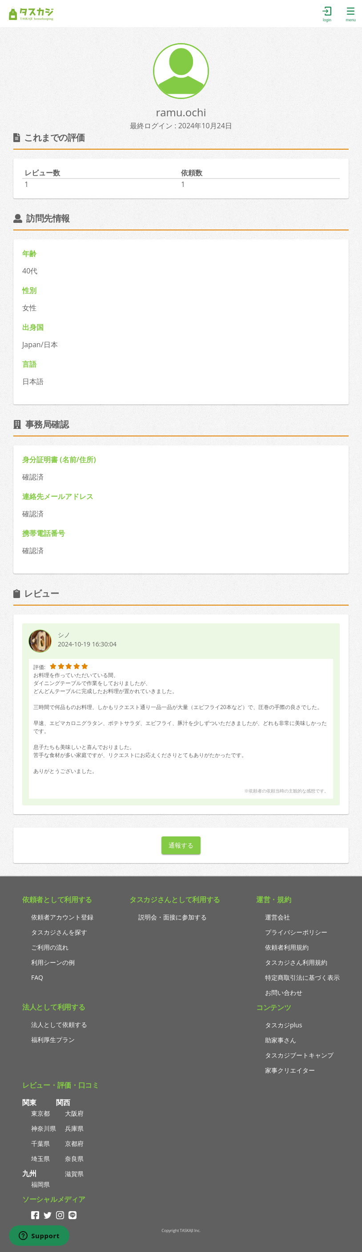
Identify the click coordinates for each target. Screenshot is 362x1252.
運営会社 (277, 917)
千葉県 (40, 1143)
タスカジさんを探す (59, 932)
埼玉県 (40, 1158)
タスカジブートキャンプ (299, 1055)
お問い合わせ (283, 992)
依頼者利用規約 (287, 947)
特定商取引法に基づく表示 (302, 977)
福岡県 (40, 1184)
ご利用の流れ (49, 947)
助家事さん (280, 1040)
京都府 (74, 1143)
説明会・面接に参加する (172, 917)
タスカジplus (283, 1025)
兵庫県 (74, 1128)
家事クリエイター (290, 1070)
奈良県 (74, 1158)
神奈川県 (43, 1128)
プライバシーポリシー (296, 932)
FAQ (37, 977)
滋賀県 (74, 1173)
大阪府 (74, 1113)
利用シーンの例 (53, 962)
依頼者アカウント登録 (62, 917)
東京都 (40, 1113)
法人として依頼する (59, 1024)
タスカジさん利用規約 (296, 962)
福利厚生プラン (53, 1039)
